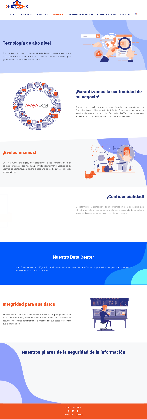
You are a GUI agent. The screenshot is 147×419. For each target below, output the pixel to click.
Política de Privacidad (73, 415)
